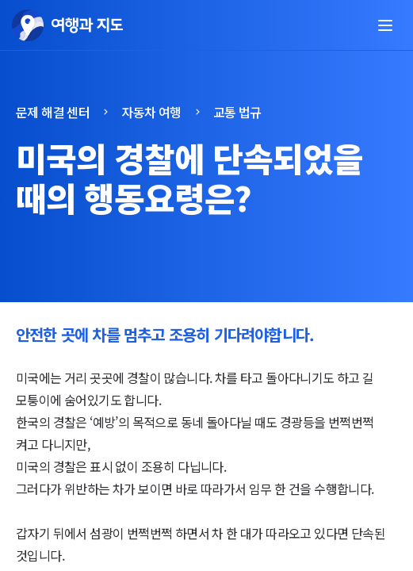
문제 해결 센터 (53, 111)
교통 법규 (237, 111)
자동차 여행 (151, 111)
